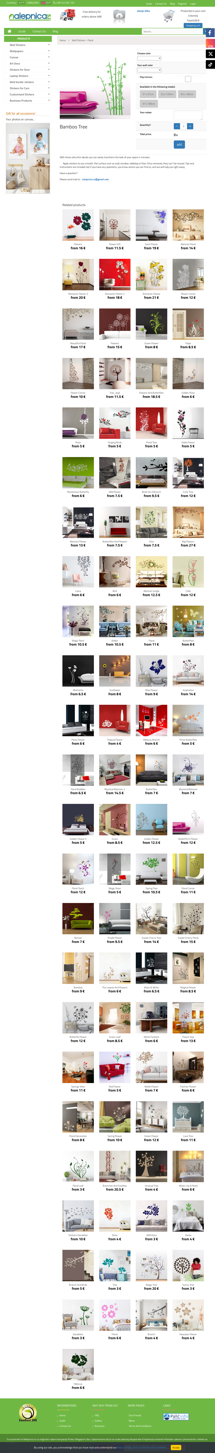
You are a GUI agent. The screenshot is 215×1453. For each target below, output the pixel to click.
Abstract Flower (78, 541)
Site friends (135, 1415)
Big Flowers (188, 541)
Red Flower (115, 1086)
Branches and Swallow (115, 1185)
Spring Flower (115, 1136)
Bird (115, 591)
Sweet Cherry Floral (188, 938)
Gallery (98, 1420)
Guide (149, 3)
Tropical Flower (115, 740)
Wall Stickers (17, 45)
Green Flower (151, 343)
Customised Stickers (22, 94)
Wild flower (115, 492)
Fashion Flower (188, 1086)
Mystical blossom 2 (114, 789)
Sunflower (114, 690)
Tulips (188, 343)
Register (182, 3)
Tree (115, 1285)
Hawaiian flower (188, 1334)
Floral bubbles (78, 789)
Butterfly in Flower (188, 839)
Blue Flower (151, 690)
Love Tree (188, 1136)
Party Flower (78, 740)
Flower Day (188, 1037)
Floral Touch (78, 888)
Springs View (78, 1086)
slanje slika (143, 11)
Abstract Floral (188, 244)
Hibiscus (78, 1384)
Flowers (78, 244)
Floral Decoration (78, 1136)
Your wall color (145, 65)
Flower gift (115, 244)
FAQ (97, 1415)
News (132, 1420)
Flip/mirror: (146, 77)
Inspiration (188, 690)
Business (99, 1426)
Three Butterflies (188, 740)
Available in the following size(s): (157, 87)
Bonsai (78, 938)
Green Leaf (115, 1037)
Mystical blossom (188, 789)
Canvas (14, 57)
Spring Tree (151, 888)
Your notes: (146, 112)
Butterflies (188, 640)
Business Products (21, 100)
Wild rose (151, 1235)
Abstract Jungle (151, 591)
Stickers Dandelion (78, 1235)
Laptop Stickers (19, 76)
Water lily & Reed (188, 1185)
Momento (78, 690)
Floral (151, 640)
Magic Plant (78, 640)
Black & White (151, 987)
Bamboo (78, 987)
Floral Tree (151, 442)
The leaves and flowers (114, 987)
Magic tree (151, 1285)
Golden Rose (188, 393)
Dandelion (78, 1334)
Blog (172, 3)
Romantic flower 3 (78, 294)
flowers (115, 343)
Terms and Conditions (140, 1426)
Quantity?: (145, 125)
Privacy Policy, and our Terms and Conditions (141, 1447)
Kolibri (115, 640)
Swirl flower (151, 244)
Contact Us (161, 3)
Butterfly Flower (78, 1037)
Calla (188, 591)
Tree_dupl (115, 393)
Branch (151, 1334)
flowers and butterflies (151, 393)
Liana (78, 591)
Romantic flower (151, 294)
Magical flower (188, 987)
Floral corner (188, 888)
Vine (151, 541)
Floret (115, 1334)
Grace (115, 839)
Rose (78, 442)
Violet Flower (188, 442)
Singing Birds (115, 442)
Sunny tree (188, 1285)
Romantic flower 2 (115, 294)
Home (62, 1415)
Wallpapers (16, 51)
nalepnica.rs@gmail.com (95, 179)
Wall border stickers (22, 82)
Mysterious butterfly (78, 492)
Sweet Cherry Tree (151, 938)
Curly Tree (188, 492)
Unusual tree (151, 1185)
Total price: (146, 134)
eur (20, 2)
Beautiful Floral (78, 343)
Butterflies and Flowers (115, 541)
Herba (188, 1235)
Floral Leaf (78, 1185)
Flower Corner (188, 294)
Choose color (144, 53)
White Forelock (151, 1037)
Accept (176, 1447)
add (179, 144)
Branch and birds (78, 1285)
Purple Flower (115, 938)
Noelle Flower (151, 1086)
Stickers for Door (20, 69)
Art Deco (15, 63)
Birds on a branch (151, 492)
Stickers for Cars (19, 88)
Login (193, 3)
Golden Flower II (78, 839)
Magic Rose (115, 888)
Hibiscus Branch (151, 740)
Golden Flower (151, 839)
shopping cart (193, 25)
